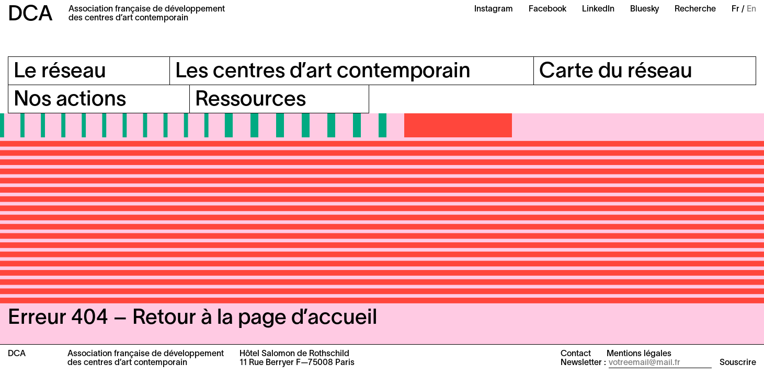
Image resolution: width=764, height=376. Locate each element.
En (751, 9)
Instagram (493, 9)
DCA (30, 15)
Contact (576, 354)
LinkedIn (598, 9)
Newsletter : (583, 363)
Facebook (547, 9)
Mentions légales (639, 354)
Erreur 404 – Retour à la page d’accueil (192, 318)
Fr (735, 9)
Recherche (695, 9)
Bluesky (644, 9)
